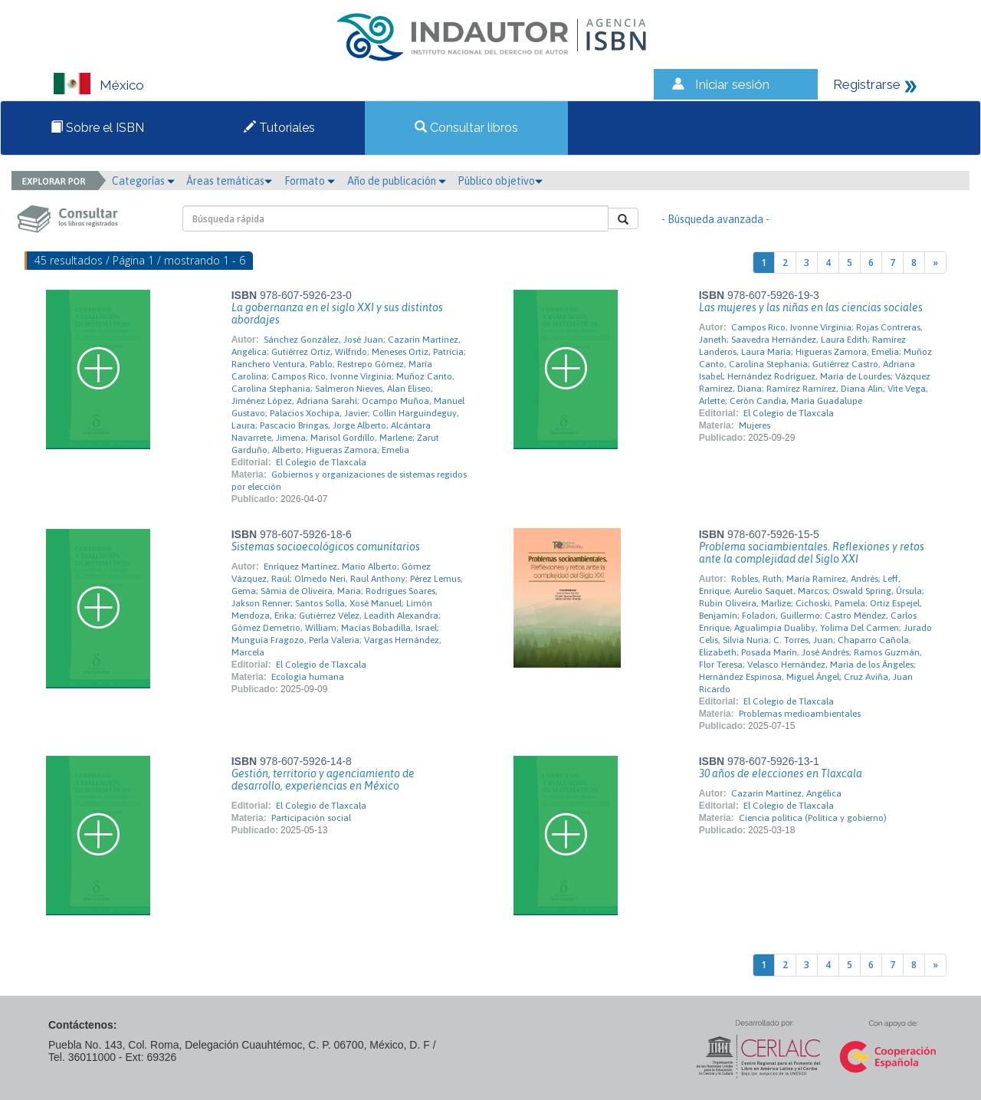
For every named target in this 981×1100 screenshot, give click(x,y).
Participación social (311, 818)
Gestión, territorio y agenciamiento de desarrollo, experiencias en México (323, 779)
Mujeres (754, 425)
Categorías (143, 181)
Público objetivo (500, 181)
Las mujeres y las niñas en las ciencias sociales (811, 307)
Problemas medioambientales (800, 713)
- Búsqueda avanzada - (715, 219)
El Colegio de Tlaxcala (321, 462)
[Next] (935, 262)
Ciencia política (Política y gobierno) (813, 818)
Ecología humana (307, 676)
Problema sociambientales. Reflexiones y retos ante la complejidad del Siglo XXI (811, 552)
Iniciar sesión (732, 84)
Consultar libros (466, 127)
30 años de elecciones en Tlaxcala (780, 773)
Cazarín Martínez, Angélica (786, 793)
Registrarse (867, 84)
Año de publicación (396, 181)
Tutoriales (279, 127)
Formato (309, 181)
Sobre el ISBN (97, 127)
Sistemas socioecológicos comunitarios (325, 546)
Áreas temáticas (229, 181)
